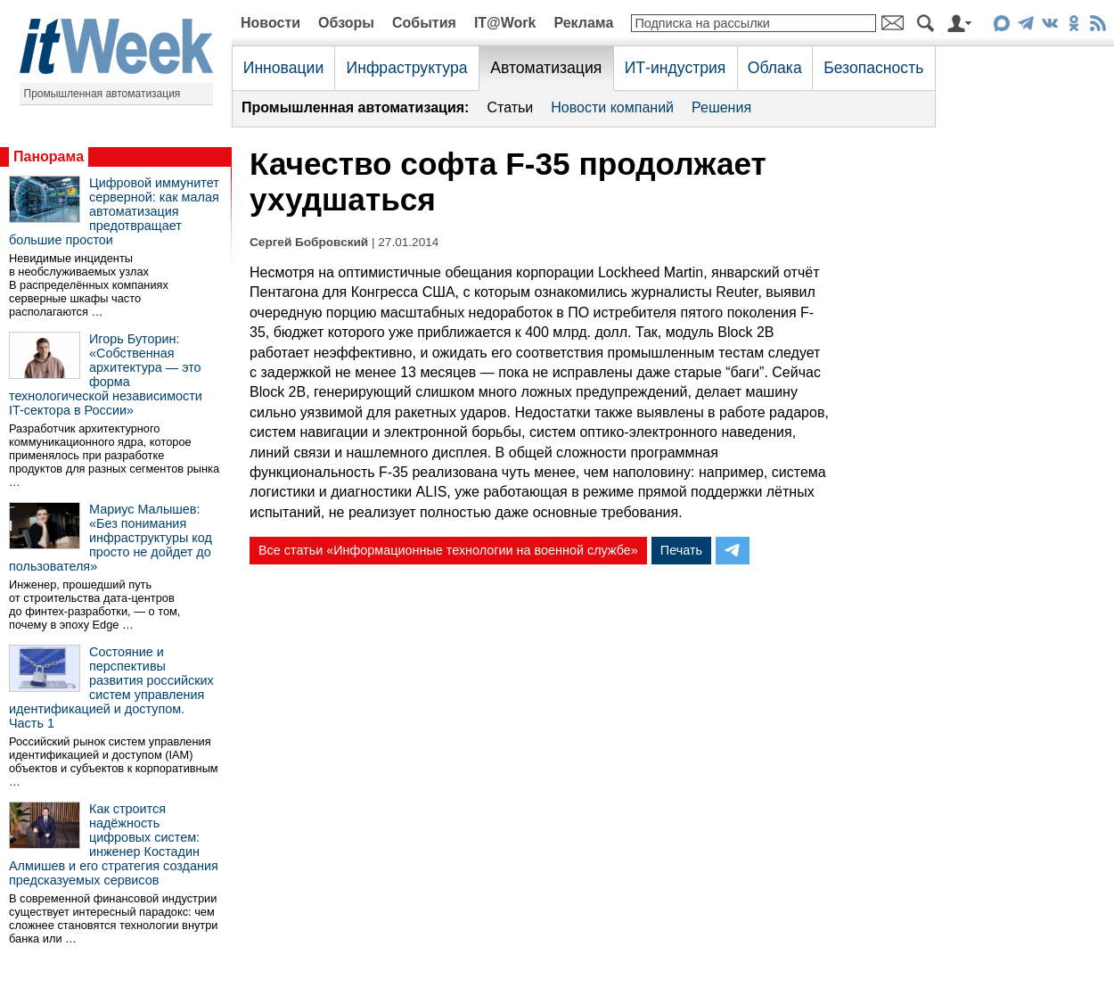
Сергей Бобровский (309, 242)
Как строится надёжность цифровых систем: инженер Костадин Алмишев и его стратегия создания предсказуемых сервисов (113, 844)
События (424, 22)
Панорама (48, 156)
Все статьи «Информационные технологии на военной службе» (448, 550)
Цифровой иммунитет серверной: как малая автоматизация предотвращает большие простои (114, 211)
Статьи (510, 107)
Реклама (583, 22)
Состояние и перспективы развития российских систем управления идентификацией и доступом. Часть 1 (111, 687)
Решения (721, 107)
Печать (681, 550)
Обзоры (346, 22)
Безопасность (873, 68)
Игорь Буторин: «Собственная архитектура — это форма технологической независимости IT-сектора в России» (105, 374)
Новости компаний (612, 107)
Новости (270, 22)
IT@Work (505, 22)
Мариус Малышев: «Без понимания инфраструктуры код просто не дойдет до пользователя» (110, 537)
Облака (775, 68)
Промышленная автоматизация (102, 93)
